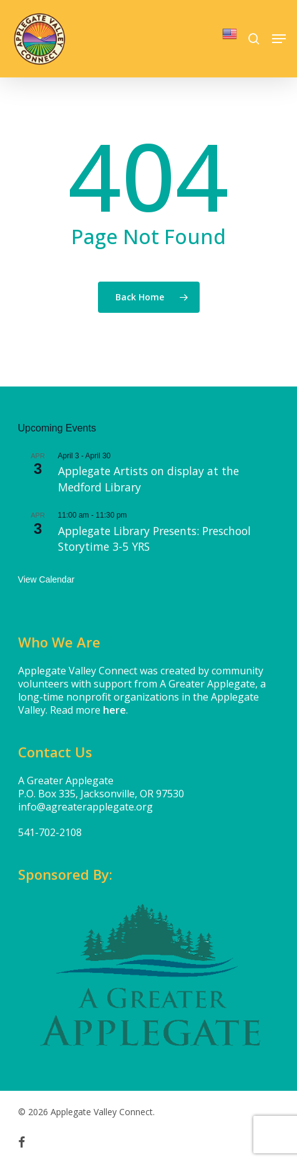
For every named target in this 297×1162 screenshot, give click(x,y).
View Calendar (46, 579)
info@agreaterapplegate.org (85, 807)
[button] (279, 38)
